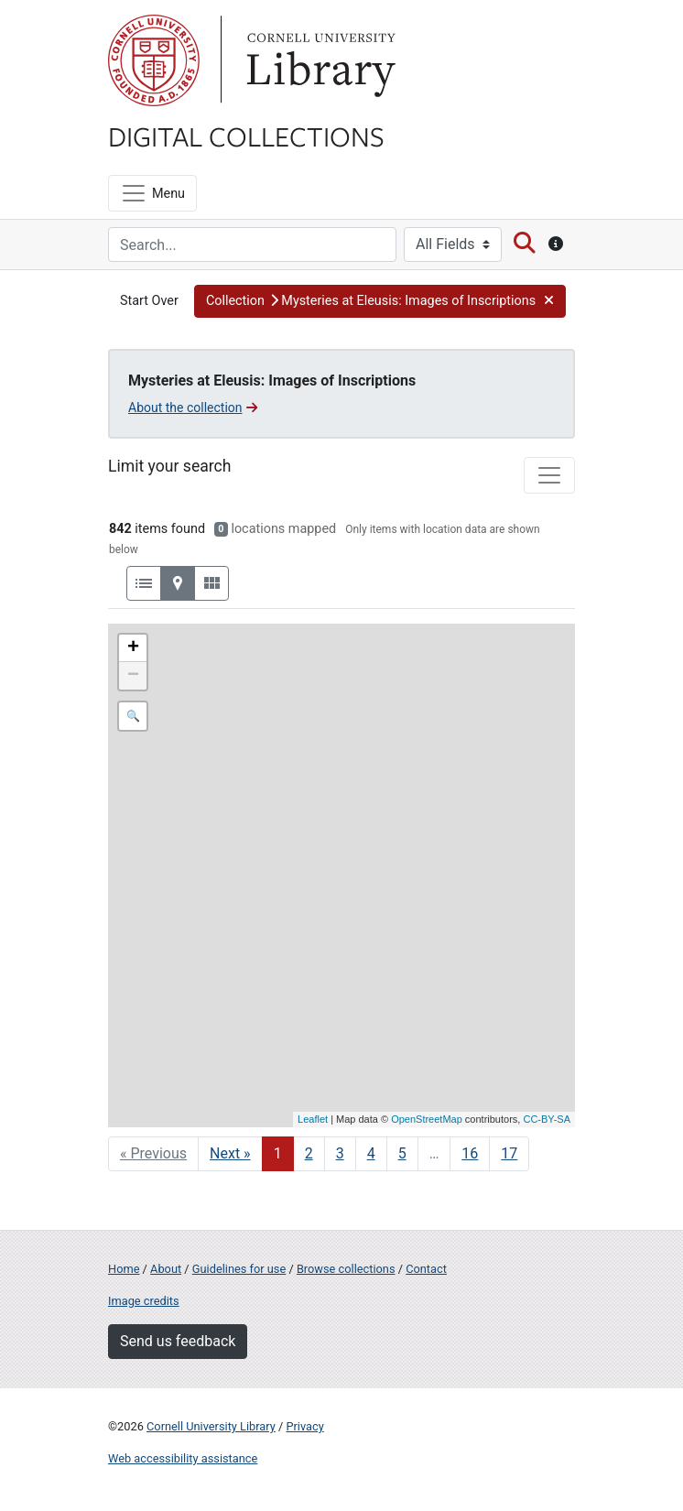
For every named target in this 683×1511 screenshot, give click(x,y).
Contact (426, 1269)
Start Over (149, 301)
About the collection (192, 407)
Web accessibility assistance (182, 1458)
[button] (380, 301)
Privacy (304, 1426)
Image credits (143, 1301)
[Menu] (152, 193)
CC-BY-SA (546, 1119)
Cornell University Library (211, 1426)
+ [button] (133, 648)
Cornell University (154, 60)
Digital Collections (246, 135)
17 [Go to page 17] (509, 1153)
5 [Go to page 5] (402, 1153)
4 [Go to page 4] (371, 1153)
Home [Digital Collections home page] (123, 1269)
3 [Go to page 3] (340, 1153)
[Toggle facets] (549, 475)
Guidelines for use (239, 1269)
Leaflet (313, 1119)
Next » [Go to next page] (230, 1153)
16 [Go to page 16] (469, 1153)
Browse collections (346, 1269)
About (165, 1269)
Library (318, 60)
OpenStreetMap (426, 1119)
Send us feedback (177, 1341)
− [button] (133, 676)
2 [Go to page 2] (309, 1153)
